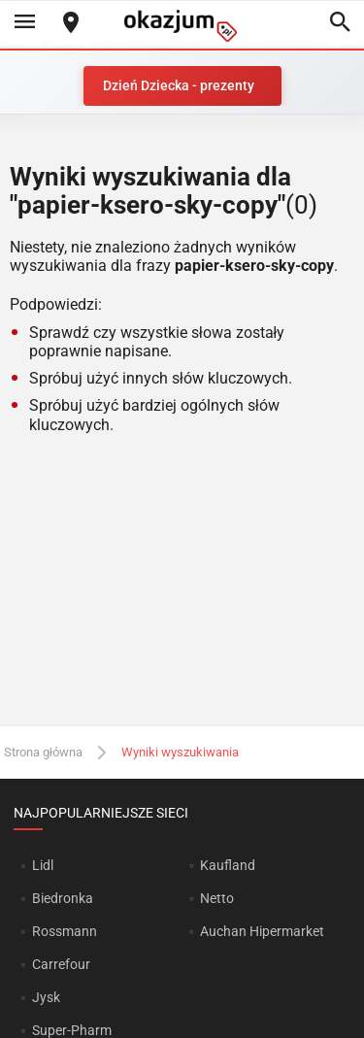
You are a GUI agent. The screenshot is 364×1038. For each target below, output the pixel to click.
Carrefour (61, 964)
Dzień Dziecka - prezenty (178, 85)
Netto (217, 898)
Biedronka (62, 898)
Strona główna (43, 752)
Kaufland (227, 865)
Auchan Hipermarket (262, 931)
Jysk (46, 997)
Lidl (42, 865)
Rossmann (64, 931)
